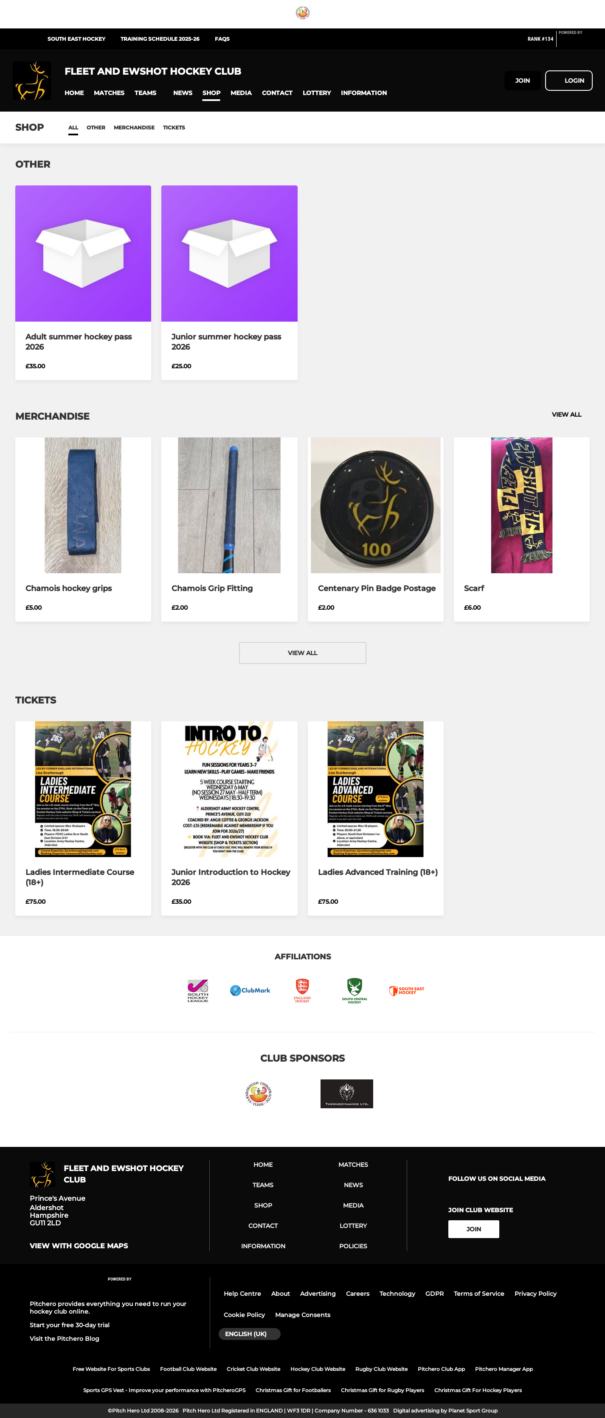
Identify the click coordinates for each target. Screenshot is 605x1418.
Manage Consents (302, 1315)
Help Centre (242, 1293)
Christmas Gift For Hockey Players (478, 1390)
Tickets (174, 127)
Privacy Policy (536, 1293)
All (73, 127)
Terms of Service (479, 1293)
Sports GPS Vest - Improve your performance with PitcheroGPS (164, 1390)
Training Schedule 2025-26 (160, 39)
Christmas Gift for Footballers (293, 1390)
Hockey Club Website (317, 1369)
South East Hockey (76, 39)
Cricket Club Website (253, 1369)
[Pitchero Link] (576, 42)
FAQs (222, 39)
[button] (74, 93)
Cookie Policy (244, 1315)
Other (96, 127)
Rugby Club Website (381, 1369)
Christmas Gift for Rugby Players (382, 1390)
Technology (397, 1293)
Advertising (318, 1293)
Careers (357, 1293)
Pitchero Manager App (504, 1369)
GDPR (434, 1293)
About (280, 1293)
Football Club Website (188, 1369)
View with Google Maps (79, 1246)
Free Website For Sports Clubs (111, 1369)
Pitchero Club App (441, 1369)
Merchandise (134, 127)
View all (571, 414)
